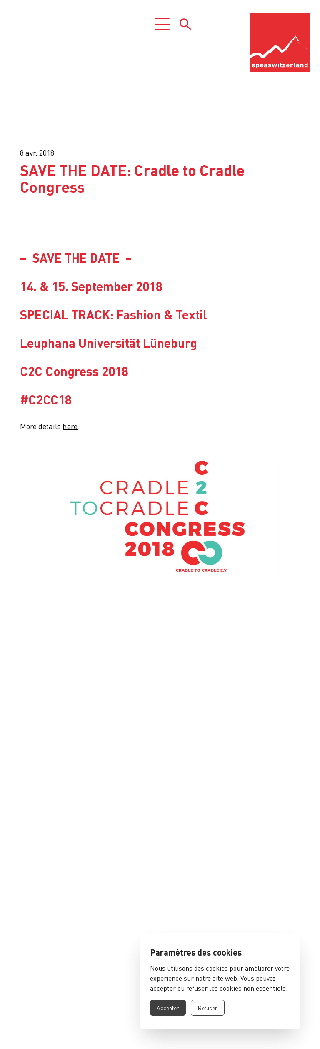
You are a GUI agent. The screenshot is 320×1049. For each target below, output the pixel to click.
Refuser (208, 1007)
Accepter (168, 1007)
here (70, 426)
